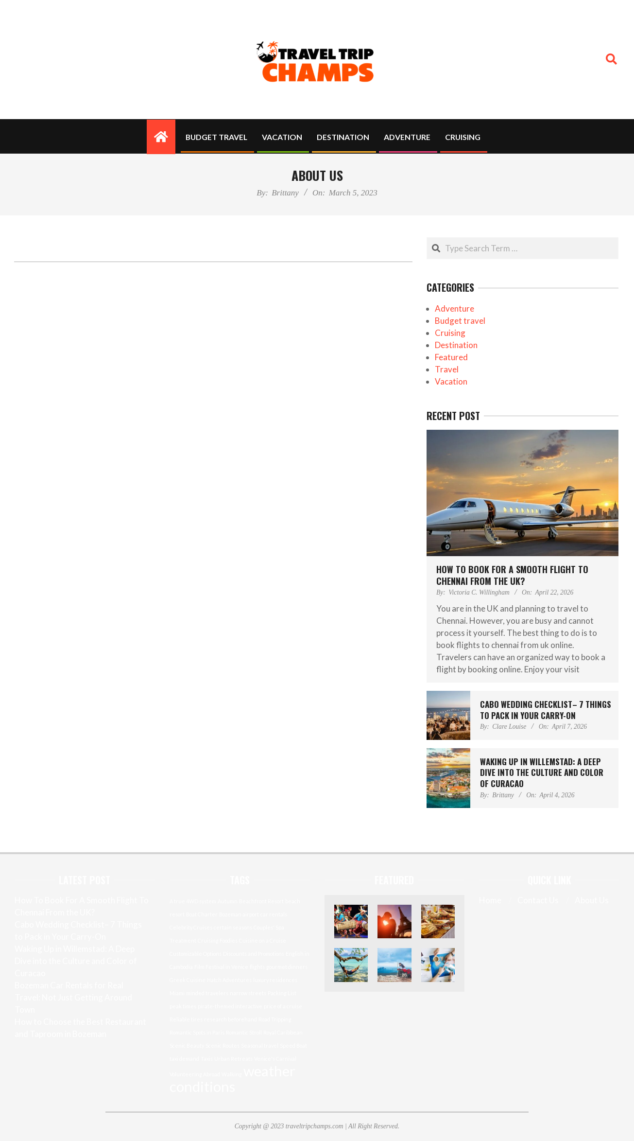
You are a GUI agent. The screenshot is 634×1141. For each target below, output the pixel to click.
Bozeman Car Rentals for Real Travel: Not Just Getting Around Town (73, 997)
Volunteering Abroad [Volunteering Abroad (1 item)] (195, 1074)
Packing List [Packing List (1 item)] (282, 993)
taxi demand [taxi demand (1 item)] (184, 1058)
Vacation (451, 381)
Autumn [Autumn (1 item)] (228, 901)
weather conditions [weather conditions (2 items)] (232, 1078)
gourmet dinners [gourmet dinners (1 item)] (287, 967)
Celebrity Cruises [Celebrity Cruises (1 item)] (191, 927)
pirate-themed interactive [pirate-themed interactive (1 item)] (230, 1006)
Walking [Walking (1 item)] (232, 1074)
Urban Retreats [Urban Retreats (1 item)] (233, 1058)
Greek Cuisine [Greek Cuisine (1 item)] (188, 980)
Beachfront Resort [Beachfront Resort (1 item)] (261, 901)
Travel (447, 369)
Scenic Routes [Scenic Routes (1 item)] (223, 1045)
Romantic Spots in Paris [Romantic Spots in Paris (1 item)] (197, 1032)
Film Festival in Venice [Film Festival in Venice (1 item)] (221, 967)
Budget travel (460, 321)
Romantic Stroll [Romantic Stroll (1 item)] (244, 1032)
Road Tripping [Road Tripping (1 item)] (274, 1019)
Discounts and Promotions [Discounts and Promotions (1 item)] (253, 953)
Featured (451, 357)
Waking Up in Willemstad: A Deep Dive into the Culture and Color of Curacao (541, 772)
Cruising (450, 333)
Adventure (454, 308)
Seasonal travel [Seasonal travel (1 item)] (259, 1045)
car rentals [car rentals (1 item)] (273, 914)
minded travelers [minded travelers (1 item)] (207, 993)
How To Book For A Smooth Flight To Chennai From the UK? (512, 575)
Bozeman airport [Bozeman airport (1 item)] (239, 914)
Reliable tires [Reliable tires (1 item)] (186, 1019)
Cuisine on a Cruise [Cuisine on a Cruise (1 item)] (262, 940)
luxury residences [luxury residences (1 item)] (275, 980)
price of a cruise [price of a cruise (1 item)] (283, 1006)
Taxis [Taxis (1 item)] (207, 1058)
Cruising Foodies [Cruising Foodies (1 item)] (218, 940)
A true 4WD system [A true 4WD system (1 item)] (193, 901)
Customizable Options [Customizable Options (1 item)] (196, 953)
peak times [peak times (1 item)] (183, 1006)
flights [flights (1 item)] (257, 967)
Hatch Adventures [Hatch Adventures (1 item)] (229, 980)
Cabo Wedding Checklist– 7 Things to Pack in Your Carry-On (545, 709)
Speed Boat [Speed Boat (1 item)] (293, 1045)
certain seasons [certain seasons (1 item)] (233, 927)
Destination (456, 345)
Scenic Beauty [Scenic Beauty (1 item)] (187, 1045)
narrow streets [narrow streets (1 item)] (248, 993)
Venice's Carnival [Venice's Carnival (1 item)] (275, 1058)
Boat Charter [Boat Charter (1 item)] (202, 914)
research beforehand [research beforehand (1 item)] (230, 1019)
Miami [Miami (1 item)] (177, 993)
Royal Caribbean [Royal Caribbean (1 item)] (283, 1032)
